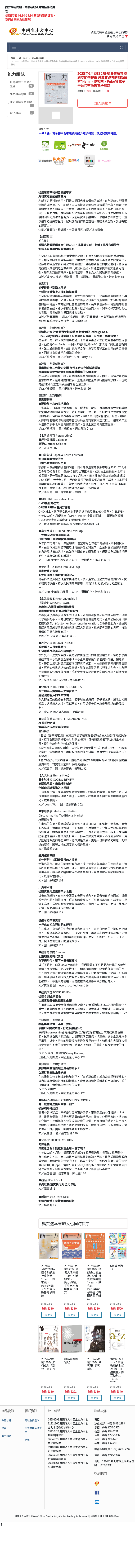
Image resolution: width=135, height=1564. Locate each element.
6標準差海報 (116, 1267)
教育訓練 (6, 1420)
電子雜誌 (22, 113)
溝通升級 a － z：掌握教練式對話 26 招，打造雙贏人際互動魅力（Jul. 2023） (117, 1370)
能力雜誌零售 (38, 58)
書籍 (4, 1428)
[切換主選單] (14, 47)
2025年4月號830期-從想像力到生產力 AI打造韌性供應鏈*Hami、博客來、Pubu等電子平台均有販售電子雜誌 (94, 1282)
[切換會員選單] (122, 47)
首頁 (13, 58)
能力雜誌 (23, 58)
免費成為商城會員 (33, 1430)
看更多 (48, 1315)
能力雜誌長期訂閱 (22, 103)
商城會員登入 (32, 1420)
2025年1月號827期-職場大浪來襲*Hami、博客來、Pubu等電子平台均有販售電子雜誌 (71, 1279)
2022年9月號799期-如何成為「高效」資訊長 (48, 1364)
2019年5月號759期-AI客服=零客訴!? (94, 1364)
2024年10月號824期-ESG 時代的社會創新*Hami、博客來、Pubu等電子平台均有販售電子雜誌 (48, 1281)
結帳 (27, 1439)
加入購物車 (103, 103)
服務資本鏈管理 (71, 1360)
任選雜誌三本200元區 (22, 84)
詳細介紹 (44, 129)
